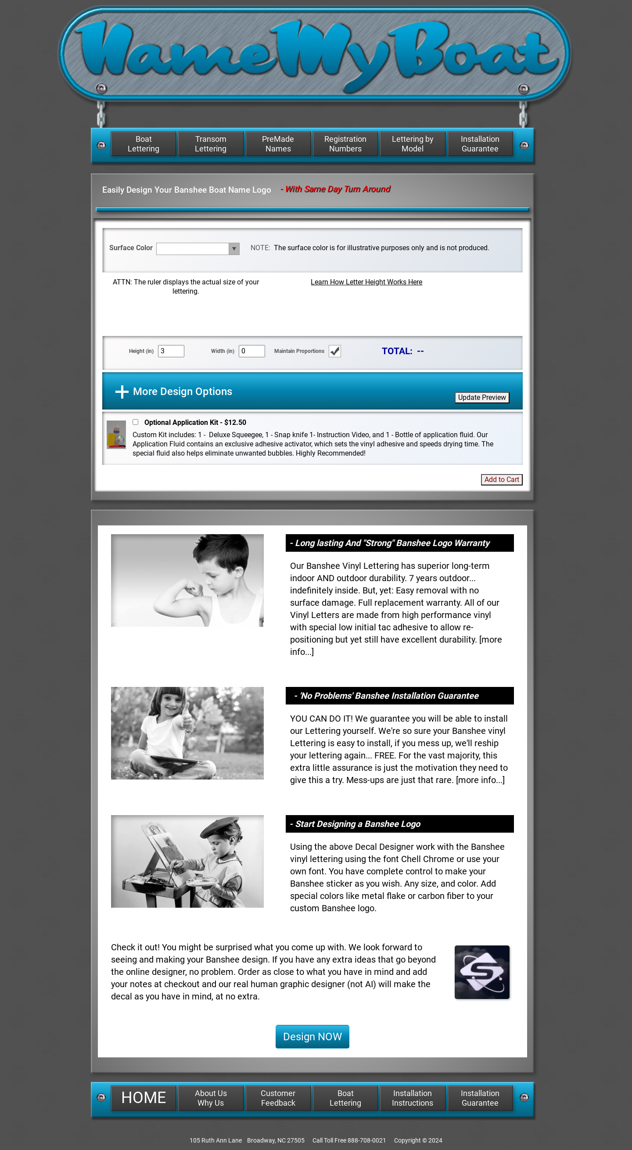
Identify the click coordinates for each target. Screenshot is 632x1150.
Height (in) (141, 351)
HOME (143, 1098)
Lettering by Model (413, 143)
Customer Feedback (278, 1098)
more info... (480, 780)
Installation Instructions (412, 1098)
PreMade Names (278, 143)
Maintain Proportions (299, 351)
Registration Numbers (345, 143)
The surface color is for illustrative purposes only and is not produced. (381, 248)
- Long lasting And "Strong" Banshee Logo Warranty (389, 543)
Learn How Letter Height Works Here (366, 282)
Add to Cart (502, 479)
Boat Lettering (143, 143)
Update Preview (482, 397)
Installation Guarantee (480, 143)
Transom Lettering (210, 143)
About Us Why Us (211, 1098)
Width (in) (222, 351)
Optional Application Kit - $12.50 (195, 422)
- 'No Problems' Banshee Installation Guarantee (386, 695)
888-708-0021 (367, 1140)
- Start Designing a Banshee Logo (354, 824)
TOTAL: (397, 350)
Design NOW (312, 1037)
